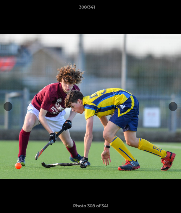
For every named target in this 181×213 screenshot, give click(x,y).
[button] (159, 8)
